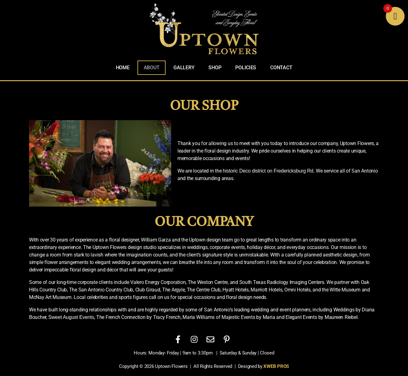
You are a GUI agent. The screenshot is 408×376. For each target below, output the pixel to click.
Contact (281, 68)
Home (123, 68)
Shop (214, 68)
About (152, 68)
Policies (245, 68)
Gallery (183, 68)
